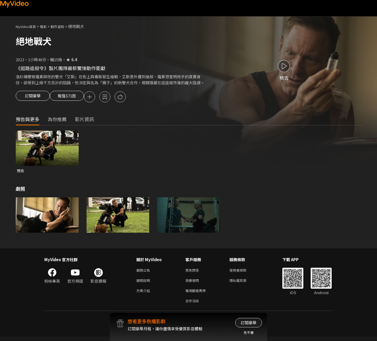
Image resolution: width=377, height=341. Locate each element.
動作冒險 (63, 26)
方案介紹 (144, 294)
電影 (47, 26)
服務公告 (144, 272)
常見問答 (193, 272)
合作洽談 (193, 305)
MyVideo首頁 (28, 26)
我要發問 (193, 283)
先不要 (249, 332)
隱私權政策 (242, 283)
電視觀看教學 (197, 294)
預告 (21, 171)
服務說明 (144, 283)
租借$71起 (72, 97)
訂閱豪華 (32, 97)
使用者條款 (242, 272)
